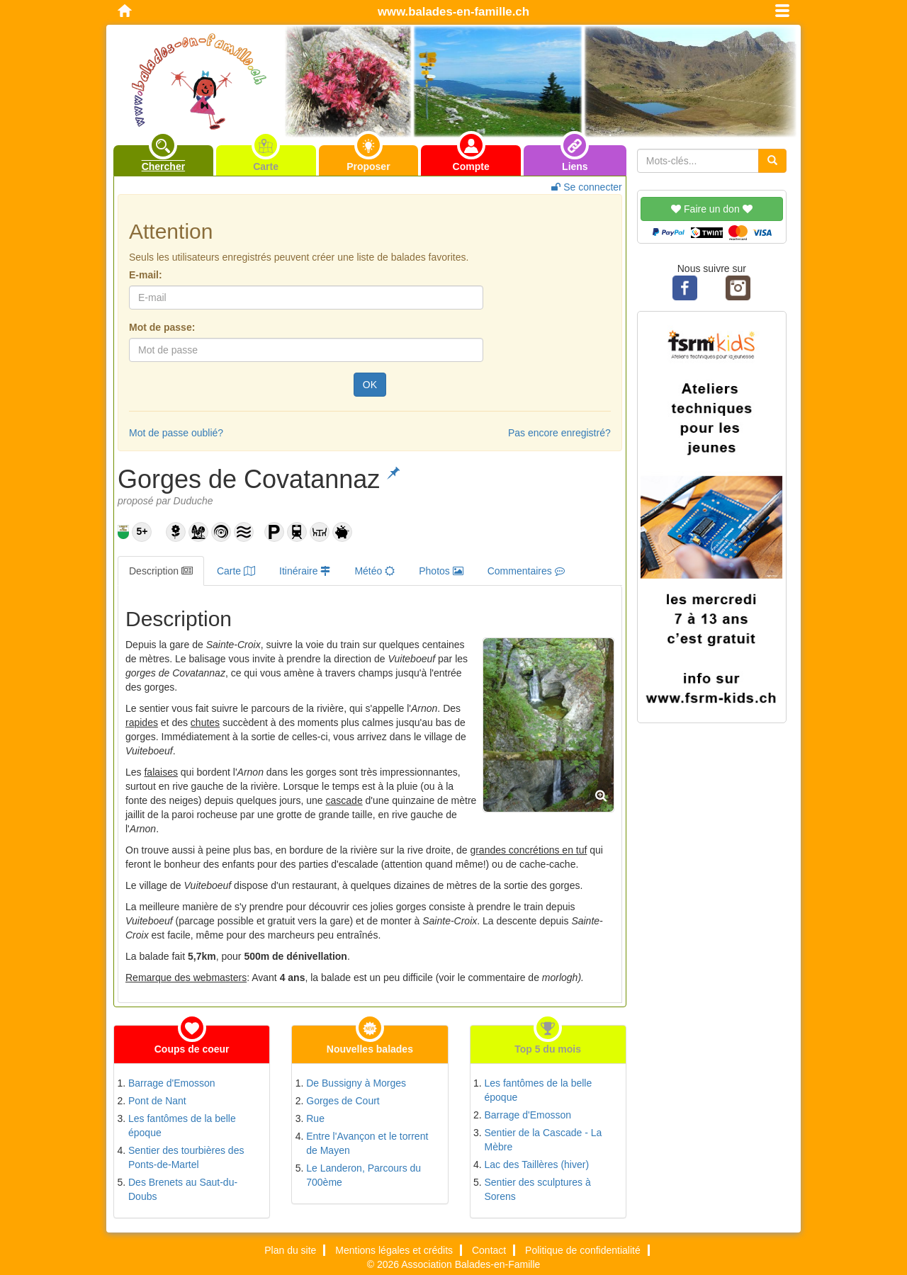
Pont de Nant (157, 1100)
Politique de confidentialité (583, 1250)
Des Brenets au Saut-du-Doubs (182, 1189)
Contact (489, 1250)
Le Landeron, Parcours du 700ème (363, 1175)
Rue (315, 1118)
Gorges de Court (343, 1100)
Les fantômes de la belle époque (182, 1125)
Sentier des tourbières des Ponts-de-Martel (186, 1157)
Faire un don (711, 209)
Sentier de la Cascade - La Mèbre (543, 1139)
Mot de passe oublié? (176, 432)
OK (370, 384)
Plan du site (290, 1250)
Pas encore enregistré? (559, 432)
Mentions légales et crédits (394, 1250)
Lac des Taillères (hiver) (537, 1164)
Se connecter (586, 187)
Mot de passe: (162, 327)
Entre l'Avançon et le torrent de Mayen (367, 1143)
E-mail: (145, 274)
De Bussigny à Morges (356, 1083)
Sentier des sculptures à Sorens (538, 1189)
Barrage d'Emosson (171, 1083)
